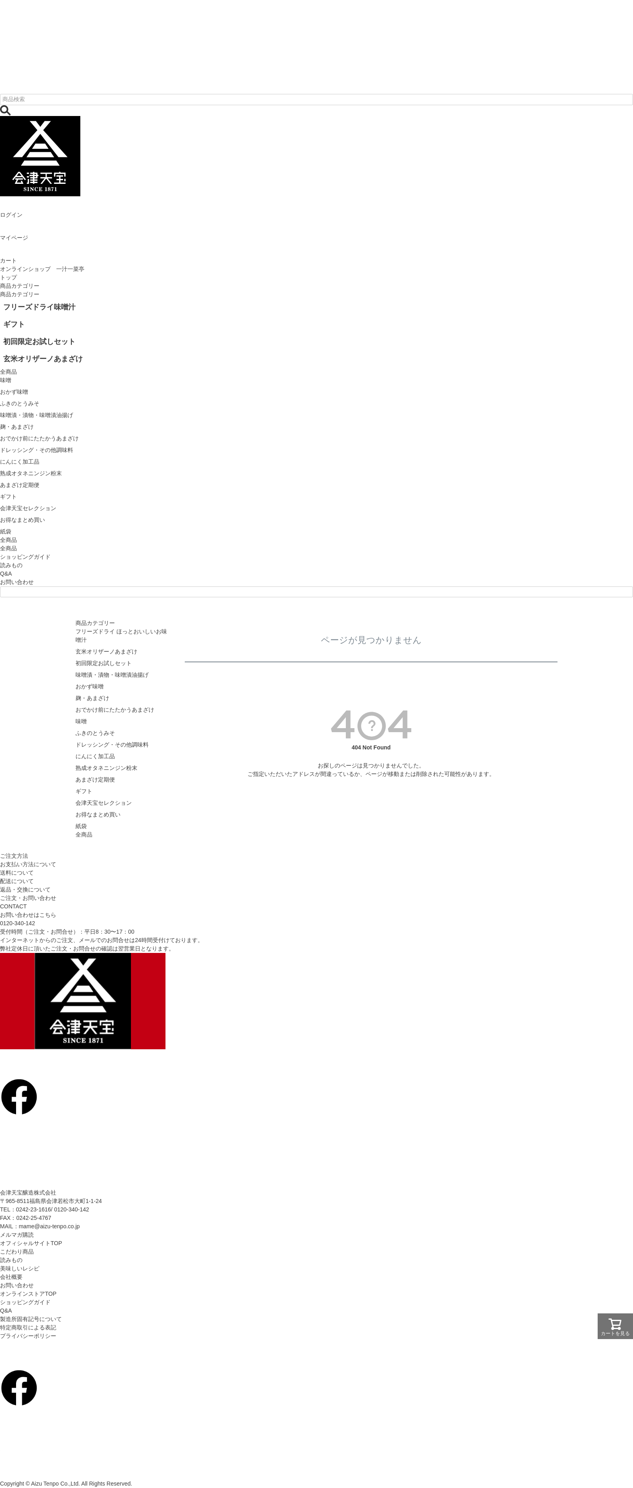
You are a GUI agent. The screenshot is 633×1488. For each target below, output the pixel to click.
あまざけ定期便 (95, 779)
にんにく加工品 (95, 756)
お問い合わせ (17, 582)
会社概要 (11, 1277)
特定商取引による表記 (28, 1327)
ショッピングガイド (25, 557)
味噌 (81, 721)
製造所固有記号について (31, 1319)
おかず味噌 (90, 686)
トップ (8, 277)
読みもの (11, 565)
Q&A (6, 573)
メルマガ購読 (17, 1235)
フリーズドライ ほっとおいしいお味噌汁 (121, 635)
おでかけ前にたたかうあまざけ (115, 709)
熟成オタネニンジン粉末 (106, 768)
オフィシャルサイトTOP (31, 1243)
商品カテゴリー (19, 286)
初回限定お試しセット (104, 663)
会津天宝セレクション (104, 803)
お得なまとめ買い (98, 814)
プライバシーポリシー (28, 1336)
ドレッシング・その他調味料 (112, 744)
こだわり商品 (17, 1251)
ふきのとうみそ (95, 733)
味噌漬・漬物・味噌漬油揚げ (112, 675)
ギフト (84, 791)
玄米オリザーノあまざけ (106, 651)
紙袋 (81, 826)
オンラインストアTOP (28, 1294)
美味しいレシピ (19, 1268)
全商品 (8, 548)
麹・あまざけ (92, 698)
